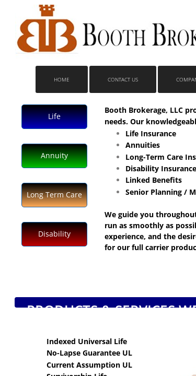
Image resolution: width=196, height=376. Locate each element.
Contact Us (123, 79)
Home (62, 79)
